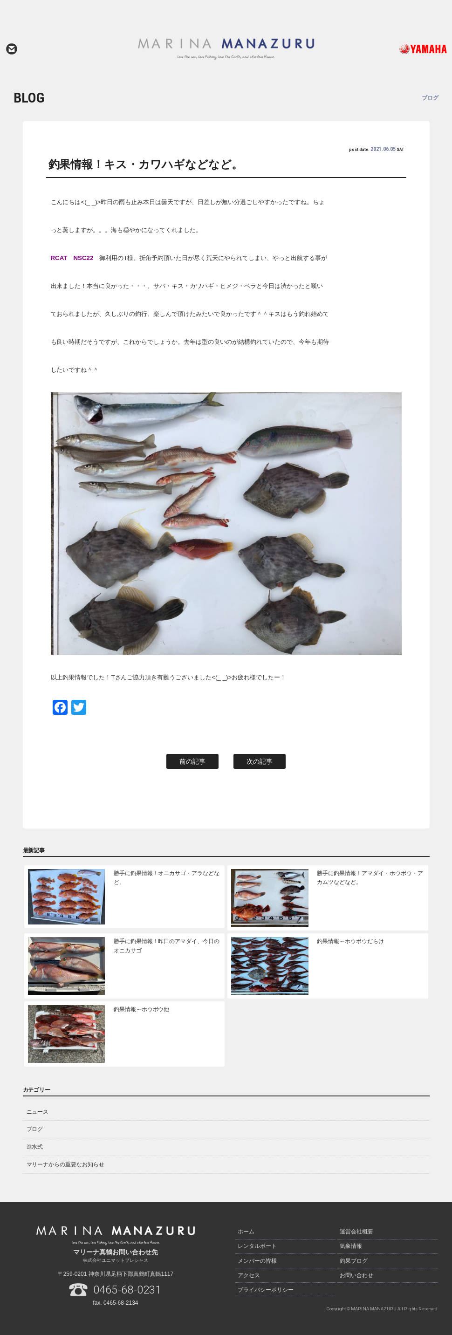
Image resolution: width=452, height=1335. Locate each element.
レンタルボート (257, 1244)
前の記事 (192, 761)
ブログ (35, 1129)
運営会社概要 (356, 1231)
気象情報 (351, 1244)
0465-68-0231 (127, 1289)
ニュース (38, 1112)
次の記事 (260, 761)
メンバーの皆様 (257, 1257)
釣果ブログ (354, 1257)
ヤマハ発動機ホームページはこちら (404, 49)
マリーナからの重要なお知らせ (66, 1164)
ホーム (246, 1231)
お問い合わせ (12, 49)
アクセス (249, 1270)
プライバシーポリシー (266, 1283)
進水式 (35, 1146)
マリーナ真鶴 (226, 49)
